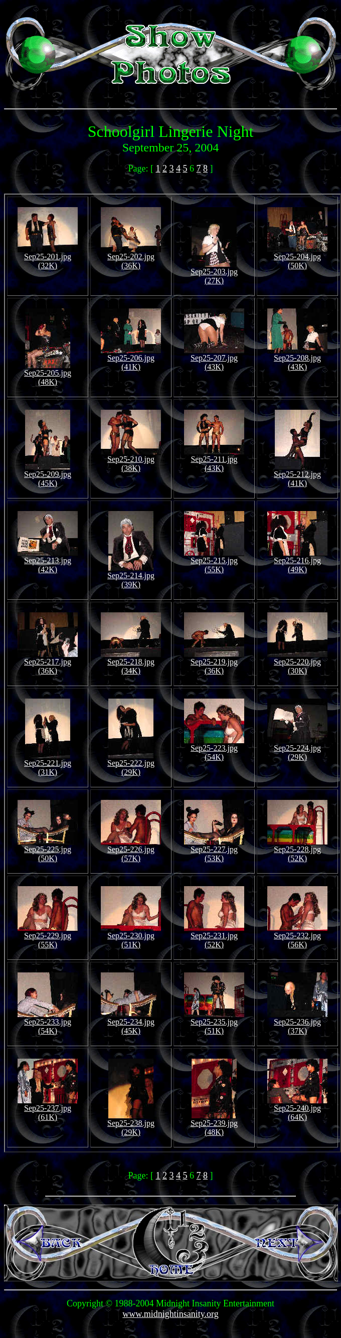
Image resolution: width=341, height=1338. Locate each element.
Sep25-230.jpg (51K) (131, 936)
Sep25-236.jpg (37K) (297, 1023)
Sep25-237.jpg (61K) (48, 1109)
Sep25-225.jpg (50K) (48, 850)
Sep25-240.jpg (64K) (297, 1109)
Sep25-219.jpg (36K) (214, 662)
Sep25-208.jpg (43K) (297, 359)
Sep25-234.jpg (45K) (131, 1023)
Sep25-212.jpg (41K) (297, 475)
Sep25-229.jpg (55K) (48, 936)
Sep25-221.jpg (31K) (47, 764)
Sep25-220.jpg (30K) (297, 662)
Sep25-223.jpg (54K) (214, 749)
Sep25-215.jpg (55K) (214, 561)
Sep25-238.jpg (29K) (130, 1124)
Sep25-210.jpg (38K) (131, 460)
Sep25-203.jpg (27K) (214, 272)
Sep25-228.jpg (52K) (297, 850)
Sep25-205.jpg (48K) (47, 374)
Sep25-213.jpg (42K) (48, 561)
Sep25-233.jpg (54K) (48, 1023)
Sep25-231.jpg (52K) (214, 936)
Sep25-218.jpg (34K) (131, 662)
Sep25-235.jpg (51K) (214, 1023)
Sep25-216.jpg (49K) (297, 561)
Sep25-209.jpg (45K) (47, 475)
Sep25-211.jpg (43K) (214, 460)
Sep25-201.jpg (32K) (48, 257)
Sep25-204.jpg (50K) (297, 257)
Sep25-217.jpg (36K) (48, 662)
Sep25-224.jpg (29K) (297, 749)
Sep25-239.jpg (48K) (214, 1124)
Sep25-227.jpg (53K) (214, 850)
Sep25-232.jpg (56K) (297, 936)
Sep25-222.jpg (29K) (130, 764)
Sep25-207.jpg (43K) (214, 359)
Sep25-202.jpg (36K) (131, 257)
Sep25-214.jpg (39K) (130, 576)
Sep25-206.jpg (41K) (131, 359)
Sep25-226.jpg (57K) (131, 850)
